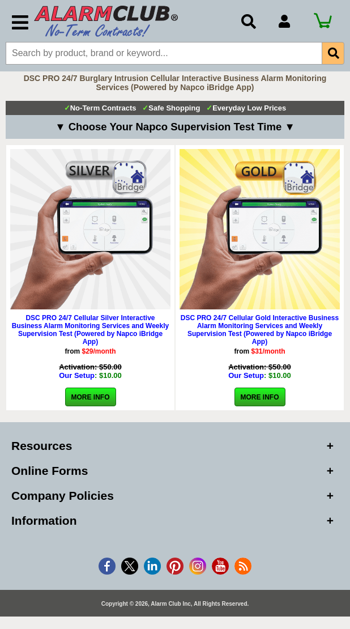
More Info (90, 398)
